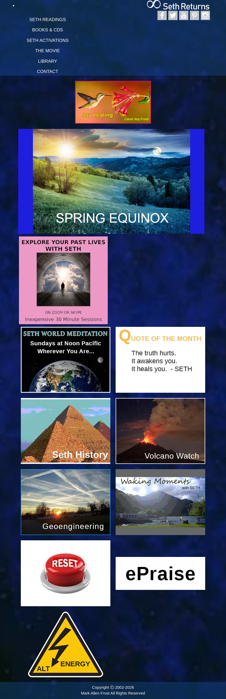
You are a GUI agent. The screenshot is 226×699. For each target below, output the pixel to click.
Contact (47, 71)
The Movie (47, 50)
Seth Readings (47, 19)
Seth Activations (48, 40)
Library (47, 61)
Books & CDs (47, 29)
